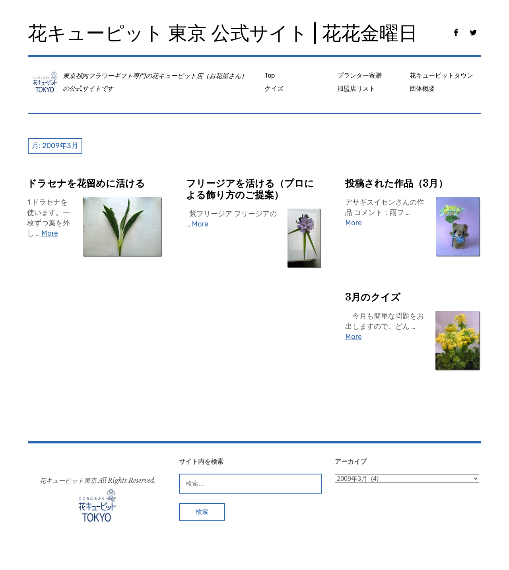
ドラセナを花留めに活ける (86, 183)
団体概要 (422, 88)
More (49, 233)
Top (269, 75)
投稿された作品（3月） (396, 183)
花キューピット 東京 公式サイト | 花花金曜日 (223, 33)
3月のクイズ (372, 297)
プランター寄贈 (359, 75)
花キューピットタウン (441, 75)
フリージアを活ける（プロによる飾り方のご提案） (250, 189)
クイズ (274, 88)
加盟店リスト (356, 88)
